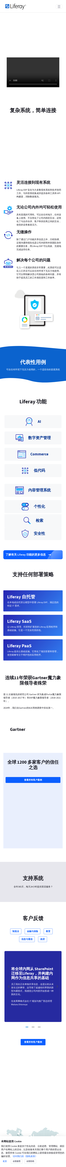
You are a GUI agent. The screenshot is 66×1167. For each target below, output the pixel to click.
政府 (42, 816)
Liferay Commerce (14, 1128)
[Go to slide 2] (33, 904)
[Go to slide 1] (26, 904)
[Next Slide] (57, 863)
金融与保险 (32, 808)
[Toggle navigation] (59, 7)
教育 (48, 808)
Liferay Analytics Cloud (17, 1133)
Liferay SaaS (11, 1112)
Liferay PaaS (11, 1117)
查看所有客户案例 (33, 702)
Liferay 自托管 (12, 1122)
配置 (5, 1161)
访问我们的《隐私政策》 (25, 1156)
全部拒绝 (30, 1161)
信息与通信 (27, 816)
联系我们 (33, 1087)
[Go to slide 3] (39, 904)
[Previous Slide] (8, 863)
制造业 (15, 808)
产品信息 (11, 1106)
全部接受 (17, 1161)
